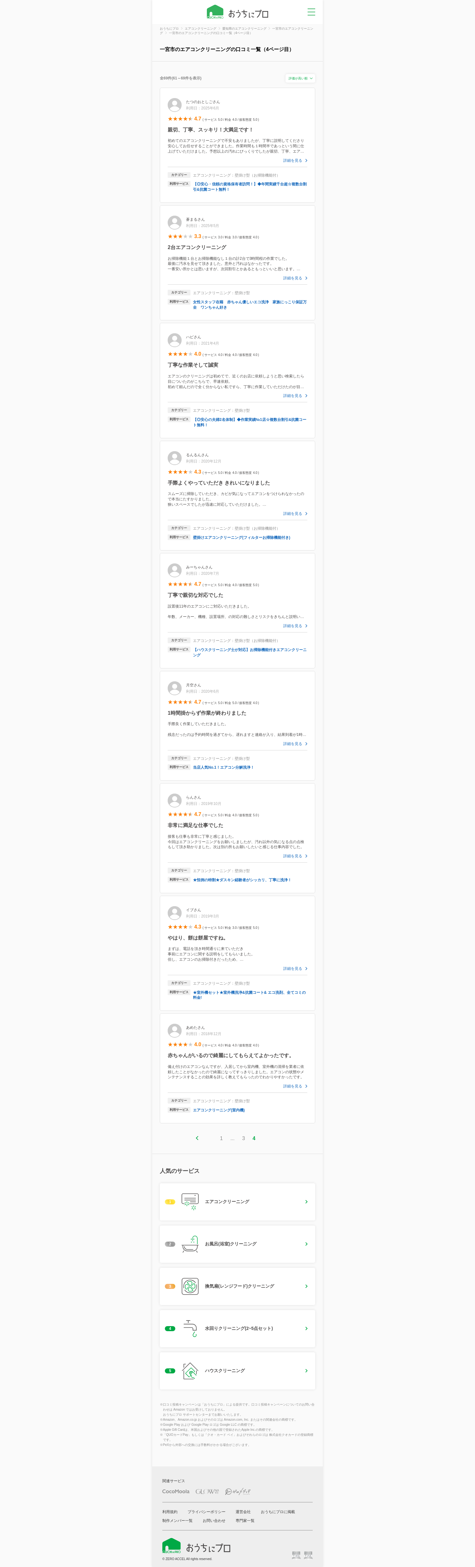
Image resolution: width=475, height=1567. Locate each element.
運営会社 (243, 1512)
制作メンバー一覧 (177, 1520)
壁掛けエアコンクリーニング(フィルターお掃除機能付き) (241, 537)
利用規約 (169, 1512)
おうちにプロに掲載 (278, 1512)
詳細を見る (292, 160)
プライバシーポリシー (206, 1512)
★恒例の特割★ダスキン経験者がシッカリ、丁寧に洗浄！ (242, 880)
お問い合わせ (214, 1520)
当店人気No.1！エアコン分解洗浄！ (223, 767)
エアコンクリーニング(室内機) (219, 1110)
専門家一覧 (245, 1520)
